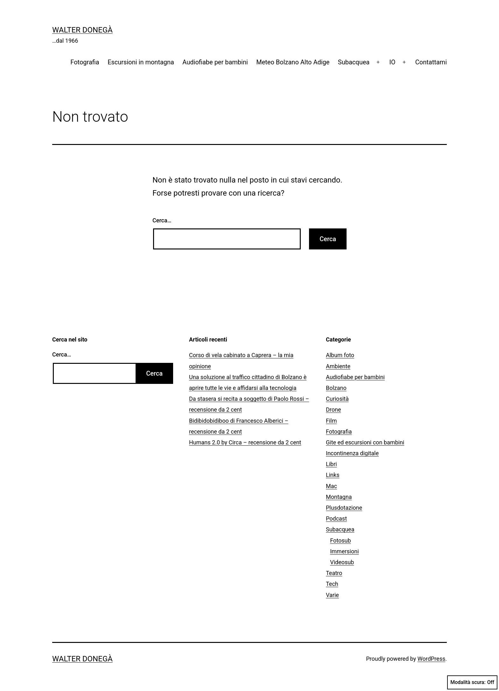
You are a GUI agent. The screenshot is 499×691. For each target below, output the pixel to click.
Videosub (342, 562)
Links (332, 474)
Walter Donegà (82, 29)
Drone (333, 409)
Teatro (334, 573)
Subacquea (353, 62)
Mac (331, 486)
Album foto (340, 355)
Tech (332, 583)
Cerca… (161, 220)
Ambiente (338, 366)
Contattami (431, 62)
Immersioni (344, 551)
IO (392, 62)
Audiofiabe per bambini (215, 62)
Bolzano (336, 388)
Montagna (339, 496)
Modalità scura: (472, 682)
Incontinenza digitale (352, 453)
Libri (331, 464)
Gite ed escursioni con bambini (365, 442)
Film (331, 420)
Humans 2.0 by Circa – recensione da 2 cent (245, 442)
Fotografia (84, 62)
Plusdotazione (344, 507)
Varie (332, 595)
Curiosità (337, 398)
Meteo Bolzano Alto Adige (292, 62)
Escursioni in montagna (141, 62)
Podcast (336, 518)
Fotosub (340, 540)
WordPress (431, 658)
